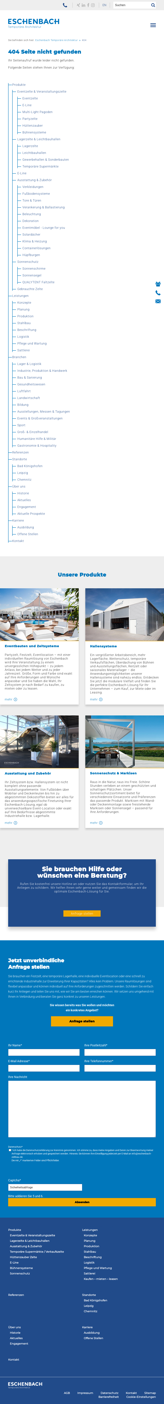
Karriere (87, 1327)
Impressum (85, 1393)
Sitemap (150, 1393)
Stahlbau (90, 1251)
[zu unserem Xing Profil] (78, 5)
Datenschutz (109, 1393)
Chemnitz (90, 1311)
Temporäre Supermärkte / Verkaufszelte (37, 1251)
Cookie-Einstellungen (141, 1397)
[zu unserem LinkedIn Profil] (83, 5)
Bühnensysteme (21, 1268)
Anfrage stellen (82, 913)
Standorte (89, 1295)
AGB (67, 1393)
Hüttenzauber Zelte (23, 1257)
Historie (15, 1332)
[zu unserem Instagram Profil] (93, 5)
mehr (8, 699)
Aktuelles (16, 1338)
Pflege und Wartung (98, 1268)
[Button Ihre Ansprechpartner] (158, 284)
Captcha (14, 1180)
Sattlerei (89, 1273)
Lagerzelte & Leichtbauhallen (29, 1240)
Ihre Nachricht (17, 1077)
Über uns (14, 1327)
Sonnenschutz (20, 1273)
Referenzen (16, 1295)
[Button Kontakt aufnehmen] (158, 301)
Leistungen (90, 1230)
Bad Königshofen (95, 1300)
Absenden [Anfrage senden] (82, 1202)
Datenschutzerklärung (38, 1150)
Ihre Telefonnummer (98, 1061)
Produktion (91, 1246)
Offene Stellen (93, 1338)
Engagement (19, 1343)
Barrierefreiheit (108, 1397)
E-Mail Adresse (19, 1061)
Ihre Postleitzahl (95, 1045)
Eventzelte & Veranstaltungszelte (32, 1235)
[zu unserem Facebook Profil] (88, 5)
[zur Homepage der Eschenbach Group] (25, 1387)
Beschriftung (93, 1257)
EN (104, 5)
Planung (89, 1240)
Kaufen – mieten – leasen (101, 1279)
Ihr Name (15, 1045)
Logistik (89, 1262)
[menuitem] (104, 5)
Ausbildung (92, 1332)
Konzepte (90, 1235)
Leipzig (88, 1305)
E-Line (14, 1262)
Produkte (14, 1230)
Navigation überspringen (24, 1226)
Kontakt (13, 1359)
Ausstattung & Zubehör (26, 1246)
